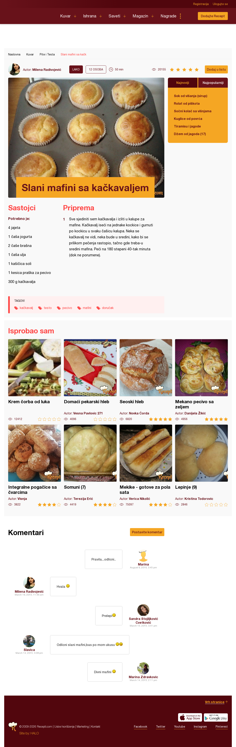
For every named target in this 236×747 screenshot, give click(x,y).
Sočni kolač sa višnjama (192, 111)
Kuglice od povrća (188, 118)
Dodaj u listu (216, 69)
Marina (143, 564)
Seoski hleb (146, 380)
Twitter (160, 726)
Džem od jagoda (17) (190, 134)
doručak (108, 308)
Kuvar (65, 16)
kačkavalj (26, 308)
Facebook (140, 726)
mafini (87, 308)
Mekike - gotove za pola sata (146, 465)
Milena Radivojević (46, 69)
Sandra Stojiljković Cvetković (143, 620)
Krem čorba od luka (34, 380)
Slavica (29, 650)
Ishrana (89, 16)
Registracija (201, 4)
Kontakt (95, 726)
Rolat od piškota (187, 103)
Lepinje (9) (201, 465)
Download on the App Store (190, 717)
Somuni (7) (90, 465)
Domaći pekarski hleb (90, 380)
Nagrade (168, 16)
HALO (35, 733)
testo (48, 308)
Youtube (179, 726)
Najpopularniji (213, 82)
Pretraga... (188, 16)
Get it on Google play (216, 717)
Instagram (200, 726)
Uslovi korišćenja (64, 726)
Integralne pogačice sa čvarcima (34, 465)
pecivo (67, 308)
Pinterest (222, 726)
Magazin (140, 16)
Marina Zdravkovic (143, 677)
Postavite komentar (147, 532)
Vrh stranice (214, 702)
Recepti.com (31, 14)
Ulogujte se (220, 4)
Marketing (83, 726)
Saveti (114, 16)
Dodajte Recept (213, 16)
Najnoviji (182, 82)
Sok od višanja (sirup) (190, 96)
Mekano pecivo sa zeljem (201, 380)
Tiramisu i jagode (187, 126)
